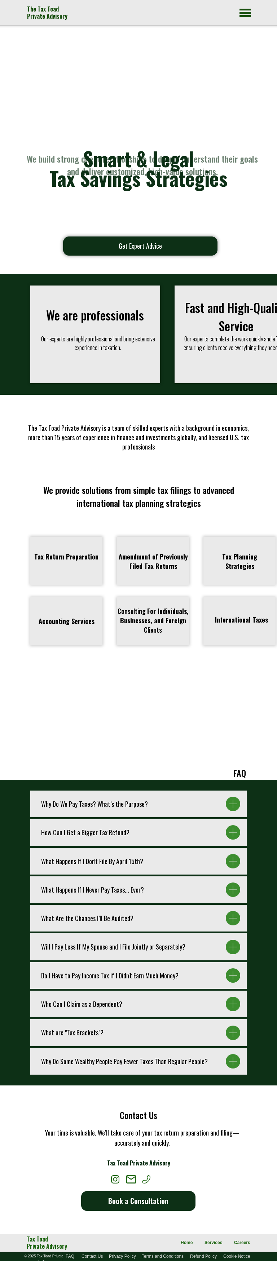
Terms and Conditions (163, 1256)
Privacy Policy (122, 1256)
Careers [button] (242, 1242)
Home (187, 1242)
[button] (153, 561)
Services (213, 1242)
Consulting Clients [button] (153, 620)
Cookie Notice (236, 1256)
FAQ (70, 1256)
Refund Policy (203, 1256)
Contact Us (92, 1256)
